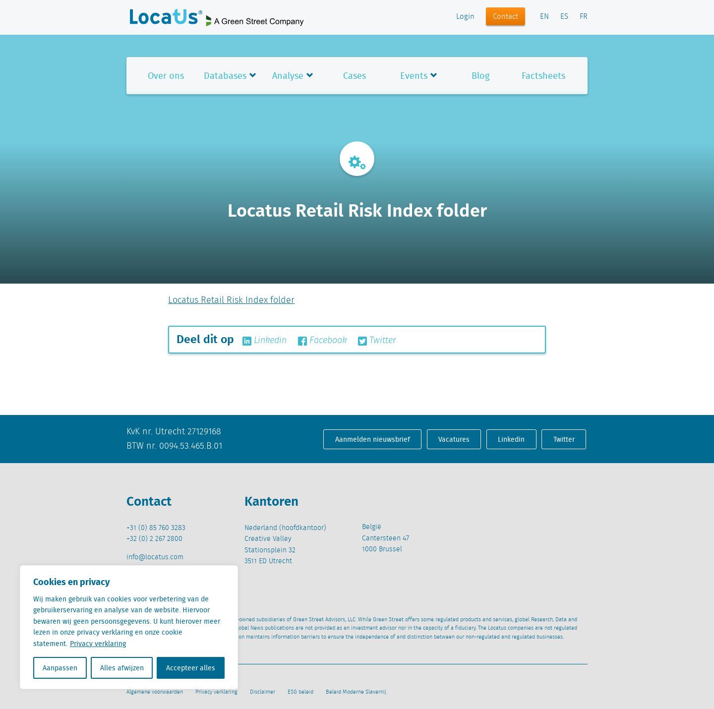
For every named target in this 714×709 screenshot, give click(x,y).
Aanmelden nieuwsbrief (372, 439)
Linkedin (264, 340)
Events (413, 75)
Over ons (166, 75)
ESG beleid (300, 692)
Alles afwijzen (122, 668)
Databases (225, 75)
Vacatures (454, 439)
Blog (480, 75)
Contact (505, 17)
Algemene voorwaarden (154, 692)
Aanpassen (60, 668)
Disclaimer (262, 692)
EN (544, 17)
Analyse (287, 75)
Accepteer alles (190, 668)
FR (584, 17)
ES (564, 17)
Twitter (377, 340)
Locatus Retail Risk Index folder (231, 300)
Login (465, 17)
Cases (354, 75)
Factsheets (543, 75)
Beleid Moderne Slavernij (356, 692)
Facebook (322, 340)
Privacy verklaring (98, 644)
